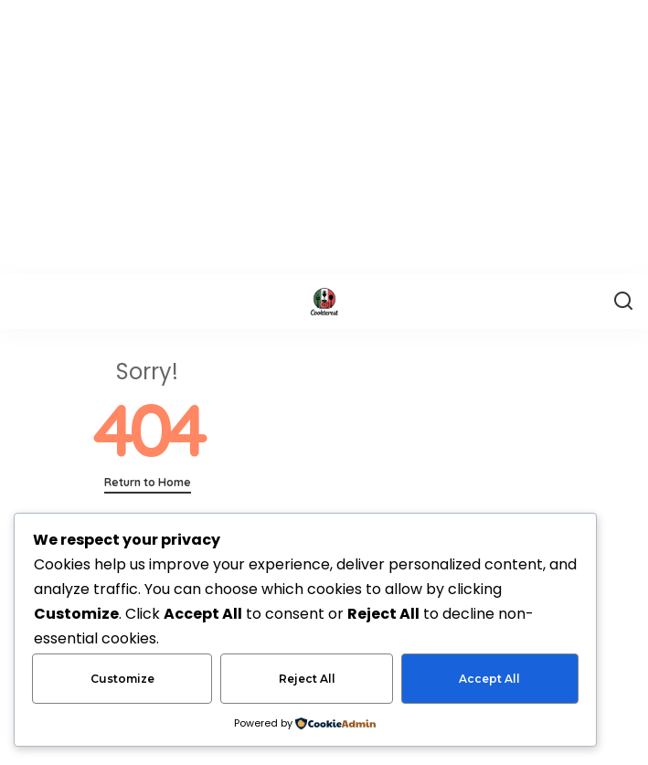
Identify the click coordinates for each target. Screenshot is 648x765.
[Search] (623, 301)
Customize (122, 678)
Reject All (307, 678)
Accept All (489, 678)
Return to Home (147, 482)
